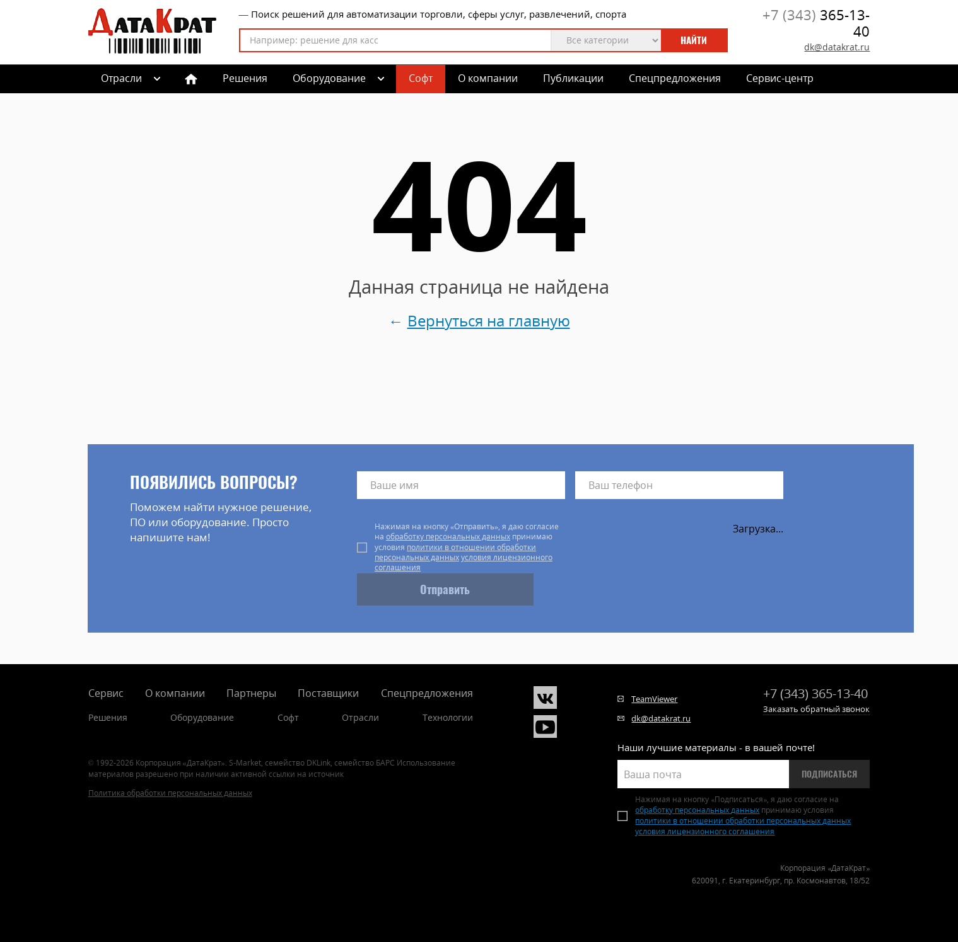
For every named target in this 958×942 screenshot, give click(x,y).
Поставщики (328, 693)
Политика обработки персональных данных (170, 793)
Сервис (106, 693)
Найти (694, 40)
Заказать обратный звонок (816, 709)
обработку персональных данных (448, 536)
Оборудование (329, 78)
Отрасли (360, 717)
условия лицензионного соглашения (463, 562)
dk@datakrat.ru (837, 47)
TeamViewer (654, 698)
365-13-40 (816, 23)
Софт (421, 78)
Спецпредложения (675, 78)
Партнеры (251, 693)
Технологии (448, 717)
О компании (488, 78)
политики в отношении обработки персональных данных (455, 552)
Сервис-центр (780, 78)
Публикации (573, 78)
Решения (245, 78)
